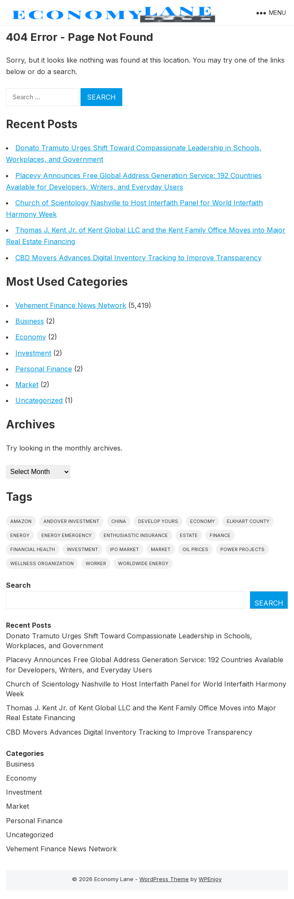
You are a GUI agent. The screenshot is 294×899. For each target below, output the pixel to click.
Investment (33, 353)
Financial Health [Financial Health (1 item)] (32, 549)
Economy (30, 337)
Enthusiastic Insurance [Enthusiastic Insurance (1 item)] (136, 535)
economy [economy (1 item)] (202, 521)
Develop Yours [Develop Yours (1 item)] (158, 521)
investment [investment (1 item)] (82, 549)
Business (29, 321)
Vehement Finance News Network (70, 305)
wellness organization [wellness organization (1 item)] (42, 563)
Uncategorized (39, 400)
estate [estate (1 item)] (189, 535)
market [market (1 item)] (160, 549)
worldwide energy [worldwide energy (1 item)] (143, 563)
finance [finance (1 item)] (220, 535)
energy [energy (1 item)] (19, 535)
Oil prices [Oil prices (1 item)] (195, 549)
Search (18, 585)
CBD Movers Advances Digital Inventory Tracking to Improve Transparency (138, 257)
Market (26, 384)
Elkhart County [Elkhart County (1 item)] (248, 521)
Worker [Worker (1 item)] (96, 563)
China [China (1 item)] (118, 521)
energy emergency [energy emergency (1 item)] (66, 535)
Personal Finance (43, 369)
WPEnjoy (210, 879)
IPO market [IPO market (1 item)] (124, 549)
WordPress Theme (164, 879)
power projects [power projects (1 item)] (242, 549)
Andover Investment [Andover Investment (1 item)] (71, 521)
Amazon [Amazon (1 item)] (21, 521)
